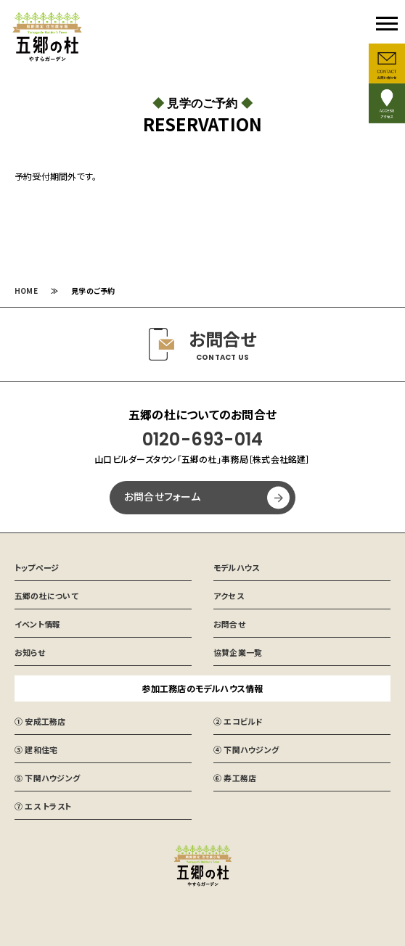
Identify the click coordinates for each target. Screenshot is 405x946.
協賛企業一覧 (237, 652)
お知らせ (30, 652)
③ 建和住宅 (36, 749)
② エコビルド (238, 721)
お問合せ (229, 624)
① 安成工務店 (40, 721)
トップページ (37, 567)
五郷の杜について (46, 595)
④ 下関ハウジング (246, 749)
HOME (26, 290)
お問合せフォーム (162, 496)
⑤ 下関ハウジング (47, 777)
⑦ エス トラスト (43, 806)
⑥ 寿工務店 (234, 777)
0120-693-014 (202, 439)
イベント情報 (37, 624)
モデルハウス (236, 567)
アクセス (228, 595)
